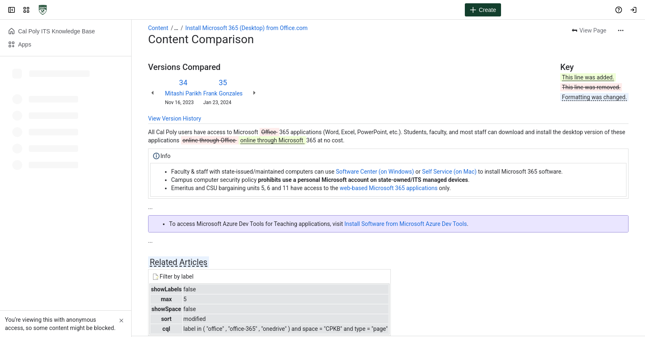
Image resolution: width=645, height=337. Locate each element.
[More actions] (621, 30)
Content (158, 28)
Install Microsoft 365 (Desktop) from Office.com (247, 28)
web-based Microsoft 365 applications (389, 188)
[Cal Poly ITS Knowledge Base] (42, 9)
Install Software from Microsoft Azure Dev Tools (405, 224)
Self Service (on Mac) (449, 171)
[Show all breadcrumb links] (176, 28)
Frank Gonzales (223, 93)
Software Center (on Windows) (375, 171)
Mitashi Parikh (183, 93)
